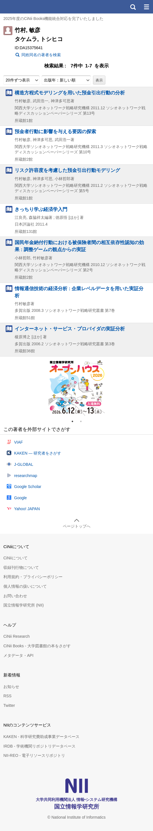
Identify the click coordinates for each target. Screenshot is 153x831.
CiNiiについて (15, 558)
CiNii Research (16, 636)
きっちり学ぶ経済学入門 (41, 209)
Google (20, 498)
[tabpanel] (76, 387)
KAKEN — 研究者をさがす (37, 453)
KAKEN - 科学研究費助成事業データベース (41, 736)
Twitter (9, 705)
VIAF (18, 442)
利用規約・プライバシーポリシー (33, 577)
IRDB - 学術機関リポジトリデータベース (39, 746)
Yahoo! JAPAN (27, 509)
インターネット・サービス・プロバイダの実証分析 (70, 329)
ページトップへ (76, 526)
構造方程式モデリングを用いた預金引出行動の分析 (70, 93)
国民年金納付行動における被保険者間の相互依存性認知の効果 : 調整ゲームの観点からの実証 (79, 246)
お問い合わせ (15, 596)
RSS (7, 696)
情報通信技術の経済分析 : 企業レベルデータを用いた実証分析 (79, 292)
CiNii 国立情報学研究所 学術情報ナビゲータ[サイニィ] (25, 6)
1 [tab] (74, 421)
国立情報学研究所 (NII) (23, 605)
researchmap (25, 475)
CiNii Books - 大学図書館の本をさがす (37, 646)
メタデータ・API (18, 655)
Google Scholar (27, 486)
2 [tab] (83, 421)
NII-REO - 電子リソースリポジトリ (34, 755)
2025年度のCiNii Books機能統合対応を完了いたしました (53, 18)
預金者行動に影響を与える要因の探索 (55, 131)
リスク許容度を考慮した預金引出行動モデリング (67, 170)
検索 (133, 7)
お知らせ (11, 686)
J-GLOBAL (23, 464)
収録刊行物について (21, 567)
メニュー (146, 7)
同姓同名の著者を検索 (41, 55)
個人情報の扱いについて (25, 586)
